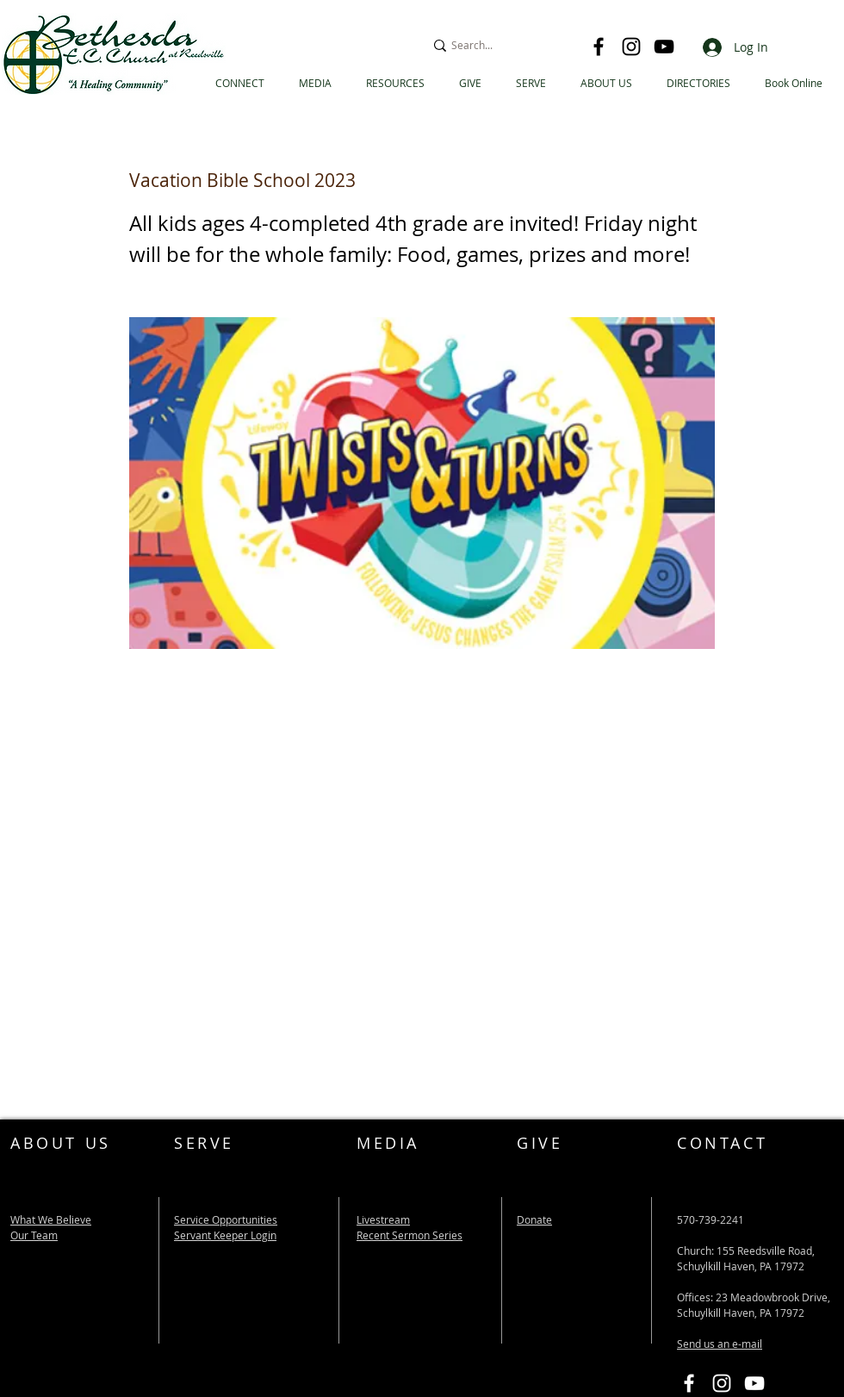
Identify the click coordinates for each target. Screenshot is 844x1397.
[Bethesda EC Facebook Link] (689, 1383)
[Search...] (500, 45)
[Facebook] (598, 46)
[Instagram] (631, 46)
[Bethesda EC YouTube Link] (754, 1383)
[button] (698, 83)
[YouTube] (664, 46)
